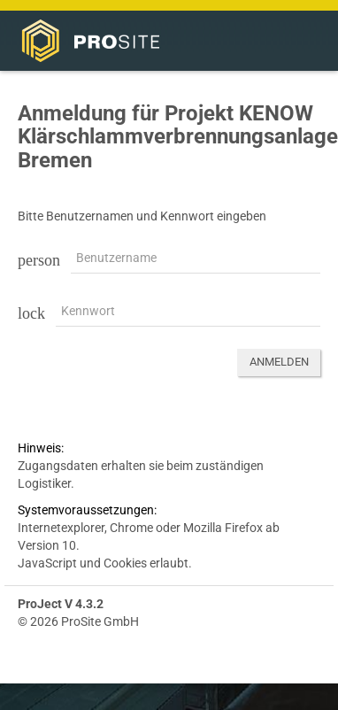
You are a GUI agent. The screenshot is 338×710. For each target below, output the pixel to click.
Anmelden (279, 361)
